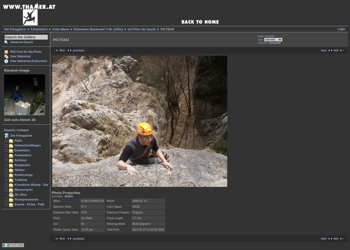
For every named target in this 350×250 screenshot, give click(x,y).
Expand (9, 130)
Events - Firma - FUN (29, 204)
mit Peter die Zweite (142, 29)
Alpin (18, 140)
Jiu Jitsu (20, 194)
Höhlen (19, 170)
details (69, 196)
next (323, 50)
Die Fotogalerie (15, 29)
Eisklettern (22, 150)
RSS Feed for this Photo (25, 51)
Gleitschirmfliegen (27, 145)
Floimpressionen (26, 199)
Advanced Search (21, 42)
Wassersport (23, 189)
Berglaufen (22, 165)
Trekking (20, 179)
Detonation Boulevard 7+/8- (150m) (98, 29)
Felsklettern (39, 29)
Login (341, 29)
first (62, 50)
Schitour (20, 160)
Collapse (23, 130)
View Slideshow (20, 56)
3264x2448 (275, 43)
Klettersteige (23, 175)
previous (78, 50)
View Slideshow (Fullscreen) (28, 61)
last (336, 50)
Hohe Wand (60, 29)
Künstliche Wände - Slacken (34, 184)
